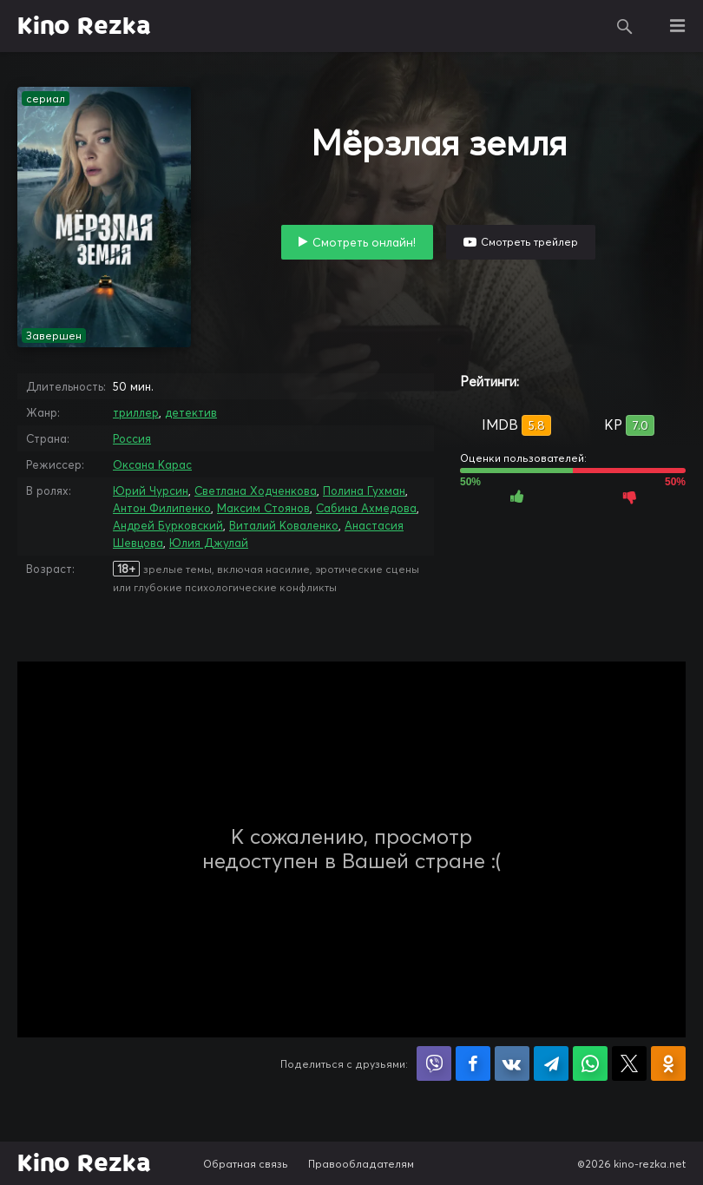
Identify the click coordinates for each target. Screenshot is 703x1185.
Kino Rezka (84, 26)
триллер (136, 412)
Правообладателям (361, 1163)
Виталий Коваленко (283, 525)
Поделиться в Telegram (551, 1063)
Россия (132, 438)
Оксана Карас (152, 464)
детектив (191, 412)
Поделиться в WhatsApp (590, 1063)
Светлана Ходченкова (255, 490)
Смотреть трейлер (529, 241)
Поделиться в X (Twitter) (629, 1063)
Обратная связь (245, 1163)
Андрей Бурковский (168, 525)
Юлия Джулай (208, 543)
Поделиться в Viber (434, 1063)
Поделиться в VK (512, 1063)
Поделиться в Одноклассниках (668, 1063)
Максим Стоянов (263, 508)
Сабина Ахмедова (366, 508)
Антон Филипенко (162, 508)
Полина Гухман (364, 490)
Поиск (625, 26)
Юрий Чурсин (150, 490)
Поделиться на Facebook (473, 1063)
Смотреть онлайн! (364, 242)
